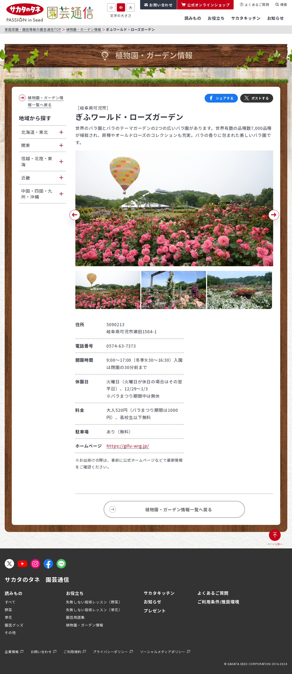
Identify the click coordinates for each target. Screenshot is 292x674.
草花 (8, 617)
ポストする (260, 98)
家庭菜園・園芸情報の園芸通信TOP (33, 29)
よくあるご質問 (257, 4)
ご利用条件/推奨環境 (218, 602)
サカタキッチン (159, 593)
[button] (74, 215)
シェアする (225, 98)
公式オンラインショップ (208, 4)
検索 (283, 4)
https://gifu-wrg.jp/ (127, 446)
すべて (10, 601)
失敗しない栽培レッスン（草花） (94, 609)
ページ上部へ (275, 544)
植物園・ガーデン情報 (83, 29)
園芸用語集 (75, 617)
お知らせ (153, 602)
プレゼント (155, 610)
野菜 (8, 609)
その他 (10, 632)
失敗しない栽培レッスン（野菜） (94, 601)
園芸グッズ (14, 624)
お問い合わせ (161, 4)
